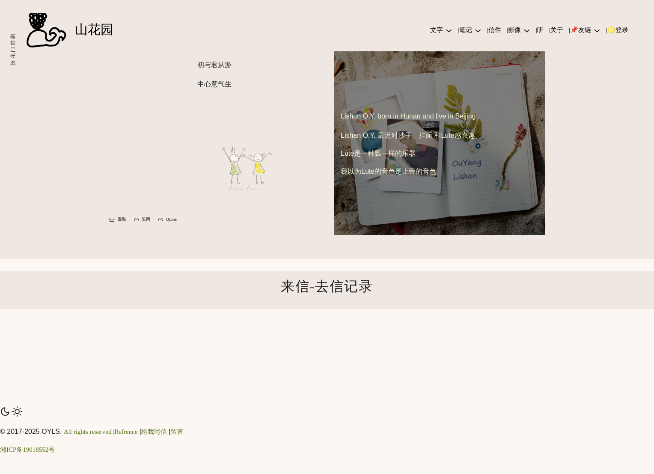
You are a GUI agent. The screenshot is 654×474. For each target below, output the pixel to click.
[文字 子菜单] (449, 30)
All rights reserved (88, 431)
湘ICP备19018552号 (27, 449)
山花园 (94, 29)
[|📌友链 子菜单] (597, 30)
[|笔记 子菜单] (478, 30)
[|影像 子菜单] (526, 30)
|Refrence (124, 431)
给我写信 (154, 431)
